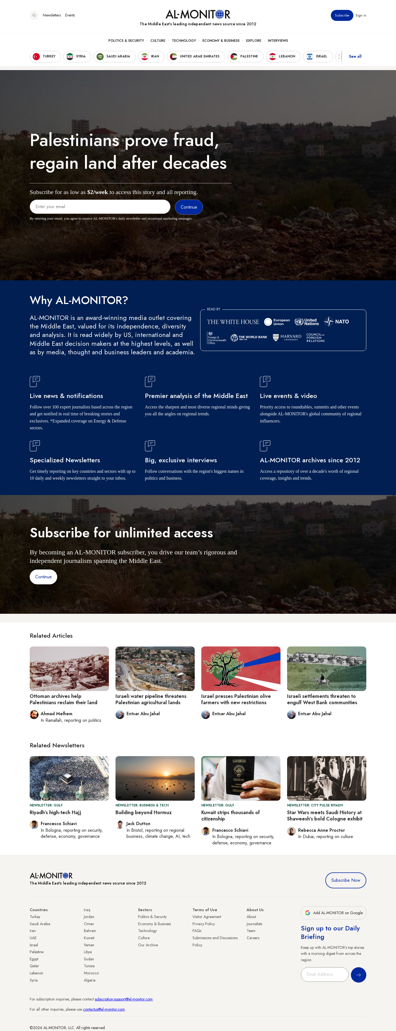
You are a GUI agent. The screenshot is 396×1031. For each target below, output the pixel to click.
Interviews (278, 41)
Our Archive (148, 945)
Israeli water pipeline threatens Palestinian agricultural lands (151, 699)
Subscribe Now (345, 880)
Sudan (89, 959)
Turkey (35, 916)
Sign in (361, 16)
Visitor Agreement (207, 916)
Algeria (89, 980)
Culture (157, 41)
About (251, 916)
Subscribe (342, 16)
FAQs (197, 930)
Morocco (91, 973)
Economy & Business (221, 41)
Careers (253, 938)
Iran (33, 930)
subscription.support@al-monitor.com (124, 999)
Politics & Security (126, 41)
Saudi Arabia (40, 924)
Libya (88, 952)
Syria (34, 980)
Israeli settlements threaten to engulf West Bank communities (322, 699)
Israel (34, 945)
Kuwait (89, 938)
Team (251, 930)
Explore (253, 41)
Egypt (34, 959)
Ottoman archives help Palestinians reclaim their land (63, 699)
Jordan (89, 916)
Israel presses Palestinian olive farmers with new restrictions (236, 699)
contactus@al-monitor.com (104, 1009)
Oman (89, 924)
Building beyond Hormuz (144, 812)
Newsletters (52, 16)
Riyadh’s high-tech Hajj (55, 812)
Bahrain (90, 930)
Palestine (36, 952)
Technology (184, 41)
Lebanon (36, 973)
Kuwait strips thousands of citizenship (230, 815)
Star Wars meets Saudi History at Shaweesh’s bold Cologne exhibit (324, 815)
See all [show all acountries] (355, 57)
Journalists (254, 924)
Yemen (89, 945)
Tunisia (89, 966)
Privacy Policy (204, 924)
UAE (33, 938)
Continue (43, 577)
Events (70, 16)
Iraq (87, 910)
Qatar (34, 966)
